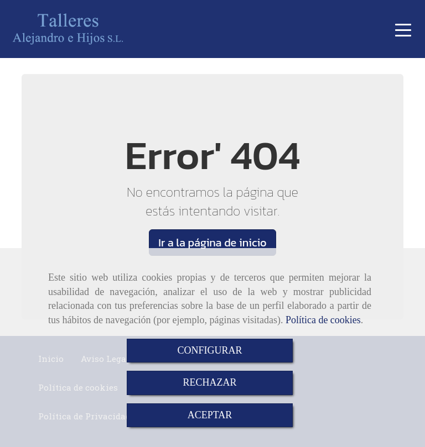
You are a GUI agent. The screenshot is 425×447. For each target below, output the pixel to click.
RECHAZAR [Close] (209, 382)
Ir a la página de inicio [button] (212, 242)
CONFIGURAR (209, 350)
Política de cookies (323, 319)
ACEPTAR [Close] (210, 414)
